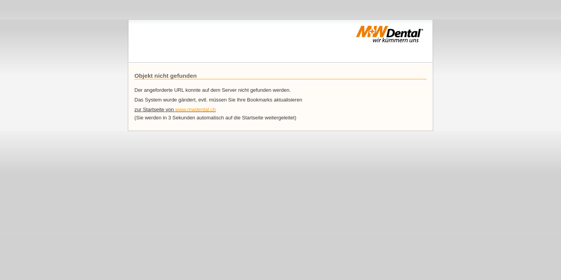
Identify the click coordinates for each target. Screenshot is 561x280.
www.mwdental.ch (195, 109)
